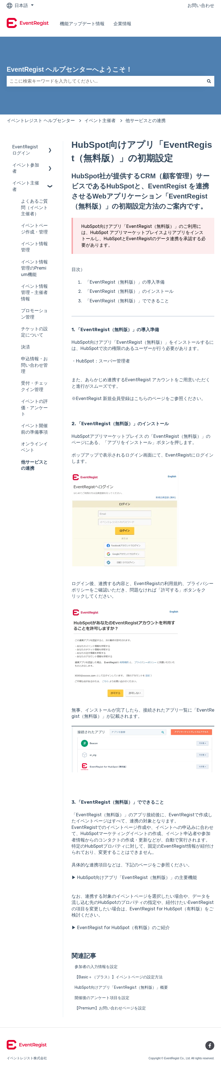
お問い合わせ (200, 5)
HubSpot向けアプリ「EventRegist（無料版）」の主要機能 (137, 877)
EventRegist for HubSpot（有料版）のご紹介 (123, 927)
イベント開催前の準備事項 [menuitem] (34, 428)
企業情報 (122, 23)
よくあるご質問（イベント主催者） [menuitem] (34, 207)
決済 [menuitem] (25, 347)
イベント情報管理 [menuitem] (34, 247)
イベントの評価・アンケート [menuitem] (34, 408)
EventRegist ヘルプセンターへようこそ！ (69, 69)
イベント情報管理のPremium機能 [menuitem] (34, 268)
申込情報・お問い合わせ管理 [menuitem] (34, 365)
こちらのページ (149, 398)
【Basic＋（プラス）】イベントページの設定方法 (119, 977)
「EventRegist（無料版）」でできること (127, 300)
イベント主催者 (100, 120)
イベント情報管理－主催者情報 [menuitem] (34, 292)
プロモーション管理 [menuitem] (34, 313)
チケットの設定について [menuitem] (34, 332)
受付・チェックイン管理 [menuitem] (34, 386)
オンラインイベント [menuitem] (34, 447)
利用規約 (173, 583)
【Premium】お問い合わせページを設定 (110, 1008)
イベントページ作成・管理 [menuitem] (34, 228)
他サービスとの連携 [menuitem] (34, 465)
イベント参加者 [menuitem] (25, 168)
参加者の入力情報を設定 (96, 966)
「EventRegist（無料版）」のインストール (129, 291)
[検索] (209, 81)
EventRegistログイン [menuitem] (25, 150)
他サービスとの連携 (145, 120)
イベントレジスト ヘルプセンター (41, 120)
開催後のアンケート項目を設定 (102, 997)
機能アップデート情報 (82, 23)
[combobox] (105, 81)
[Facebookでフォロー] (209, 1045)
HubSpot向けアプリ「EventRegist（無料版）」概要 (121, 987)
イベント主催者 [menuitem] (25, 186)
